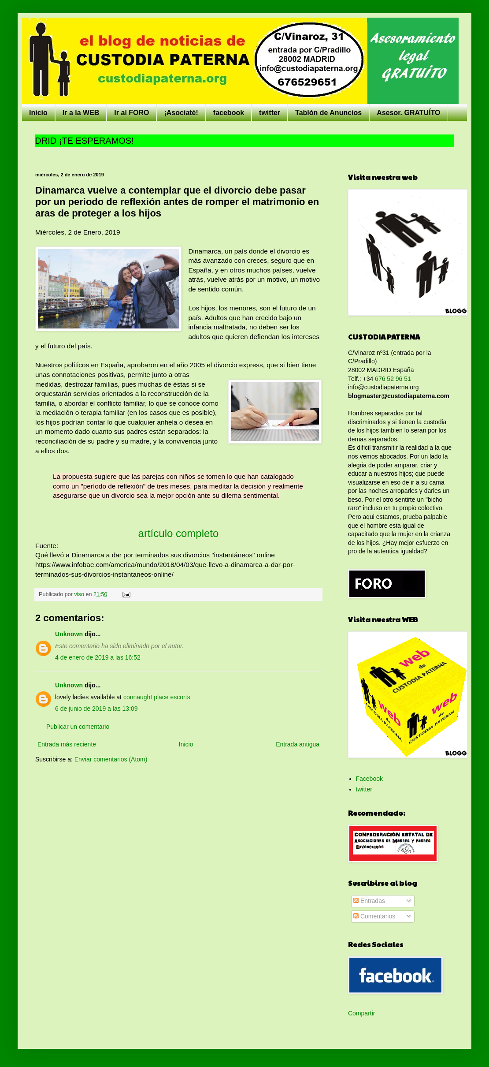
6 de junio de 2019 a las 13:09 (96, 708)
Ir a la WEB (81, 112)
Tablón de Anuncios (328, 112)
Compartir (361, 1013)
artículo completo (178, 533)
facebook (228, 112)
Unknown (69, 634)
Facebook (369, 778)
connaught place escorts (156, 697)
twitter (269, 112)
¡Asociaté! (181, 112)
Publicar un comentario (77, 726)
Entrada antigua (297, 744)
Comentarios (374, 916)
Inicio (38, 112)
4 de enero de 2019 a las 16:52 (98, 657)
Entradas (369, 900)
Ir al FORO (131, 112)
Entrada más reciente (66, 744)
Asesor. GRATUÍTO (408, 112)
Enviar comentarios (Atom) (111, 759)
